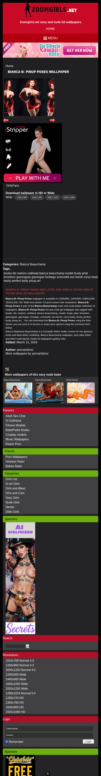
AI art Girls (13, 483)
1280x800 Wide (16, 674)
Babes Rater (14, 466)
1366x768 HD (15, 702)
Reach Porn (13, 444)
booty (7, 280)
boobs (8, 273)
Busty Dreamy (72, 380)
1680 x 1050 (52, 197)
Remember (16, 741)
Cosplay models (16, 434)
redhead (33, 273)
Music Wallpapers (17, 439)
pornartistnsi (25, 349)
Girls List (11, 479)
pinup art (34, 280)
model (69, 273)
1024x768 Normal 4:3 (20, 660)
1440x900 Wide (16, 679)
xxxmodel (63, 277)
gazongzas (23, 277)
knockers (10, 277)
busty (77, 273)
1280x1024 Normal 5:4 (21, 693)
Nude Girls (13, 502)
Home (10, 66)
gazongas (38, 277)
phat (85, 273)
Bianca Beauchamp (33, 264)
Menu (53, 38)
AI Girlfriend (13, 420)
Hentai (10, 507)
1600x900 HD (15, 707)
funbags (50, 277)
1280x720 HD (15, 698)
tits (14, 273)
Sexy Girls (12, 497)
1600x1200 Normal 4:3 (21, 670)
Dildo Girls (12, 511)
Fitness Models (16, 425)
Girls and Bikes (16, 488)
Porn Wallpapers (16, 456)
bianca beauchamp (51, 273)
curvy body (91, 277)
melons (22, 273)
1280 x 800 (22, 197)
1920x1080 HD (15, 711)
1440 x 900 (37, 197)
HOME (50, 28)
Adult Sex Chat (15, 416)
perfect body (20, 280)
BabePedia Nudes (17, 430)
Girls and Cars (15, 493)
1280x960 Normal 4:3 (20, 665)
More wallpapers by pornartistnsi (27, 353)
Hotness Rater (15, 461)
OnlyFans (12, 185)
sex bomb (76, 277)
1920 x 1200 (68, 197)
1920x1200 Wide (17, 688)
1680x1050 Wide (17, 684)
